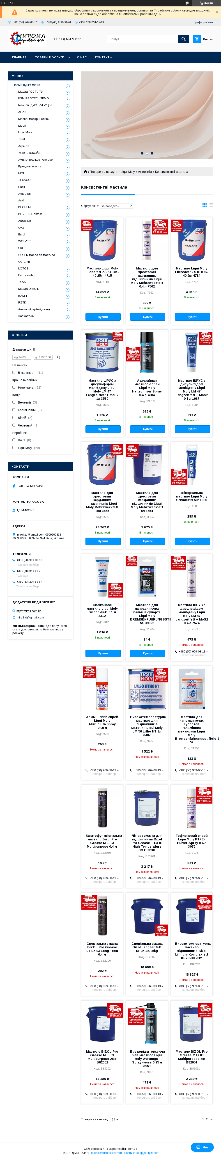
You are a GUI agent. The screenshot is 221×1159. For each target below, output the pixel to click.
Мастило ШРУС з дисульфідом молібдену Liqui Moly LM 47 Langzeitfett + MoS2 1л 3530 (102, 389)
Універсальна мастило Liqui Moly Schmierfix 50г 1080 (191, 496)
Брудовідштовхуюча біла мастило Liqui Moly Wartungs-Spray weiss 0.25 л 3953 (146, 1059)
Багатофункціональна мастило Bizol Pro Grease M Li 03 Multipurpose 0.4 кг (102, 841)
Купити (103, 317)
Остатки (24, 261)
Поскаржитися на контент (106, 1152)
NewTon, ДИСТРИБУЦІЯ (35, 105)
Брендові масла (29, 166)
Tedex (22, 282)
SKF (21, 248)
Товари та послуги (103, 171)
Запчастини (26, 316)
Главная (19, 57)
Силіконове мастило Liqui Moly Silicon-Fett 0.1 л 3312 (102, 610)
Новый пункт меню (26, 85)
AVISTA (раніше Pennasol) (36, 159)
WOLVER (24, 241)
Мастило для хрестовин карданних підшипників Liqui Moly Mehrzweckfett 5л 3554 (147, 502)
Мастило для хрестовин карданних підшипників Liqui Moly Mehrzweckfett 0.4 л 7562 (147, 277)
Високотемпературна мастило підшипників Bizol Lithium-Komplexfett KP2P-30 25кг (191, 951)
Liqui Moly (128, 171)
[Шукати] (183, 39)
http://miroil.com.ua (28, 611)
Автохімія (145, 171)
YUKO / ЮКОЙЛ (29, 153)
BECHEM (24, 207)
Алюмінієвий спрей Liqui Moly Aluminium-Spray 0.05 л (102, 722)
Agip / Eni (24, 193)
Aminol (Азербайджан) (34, 309)
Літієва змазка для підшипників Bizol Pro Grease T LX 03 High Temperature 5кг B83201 (147, 843)
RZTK (22, 302)
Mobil (22, 125)
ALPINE (23, 112)
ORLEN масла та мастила (36, 255)
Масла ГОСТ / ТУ (30, 91)
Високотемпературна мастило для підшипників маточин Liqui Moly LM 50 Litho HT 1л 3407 (146, 726)
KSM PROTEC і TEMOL (34, 98)
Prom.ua (132, 1148)
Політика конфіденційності (141, 1152)
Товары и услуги (49, 57)
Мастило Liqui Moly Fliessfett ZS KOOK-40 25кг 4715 (102, 272)
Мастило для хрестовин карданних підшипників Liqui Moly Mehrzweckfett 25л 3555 (102, 502)
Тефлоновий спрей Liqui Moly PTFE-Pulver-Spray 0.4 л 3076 (192, 841)
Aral (21, 200)
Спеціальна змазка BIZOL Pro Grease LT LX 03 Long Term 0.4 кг (102, 949)
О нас (82, 57)
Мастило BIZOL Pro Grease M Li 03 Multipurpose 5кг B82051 (192, 1057)
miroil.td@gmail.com (30, 617)
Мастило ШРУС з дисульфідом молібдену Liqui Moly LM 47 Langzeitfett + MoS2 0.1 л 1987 (191, 389)
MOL (21, 173)
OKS (21, 227)
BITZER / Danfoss (30, 214)
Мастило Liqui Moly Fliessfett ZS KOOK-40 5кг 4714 (191, 272)
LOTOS (23, 268)
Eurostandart (26, 275)
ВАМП (22, 295)
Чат (202, 1147)
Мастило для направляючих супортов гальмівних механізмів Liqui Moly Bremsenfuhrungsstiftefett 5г (191, 729)
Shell (21, 187)
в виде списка (211, 206)
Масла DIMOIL (28, 288)
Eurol (21, 234)
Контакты (104, 57)
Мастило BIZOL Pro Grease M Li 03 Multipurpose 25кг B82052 (102, 1057)
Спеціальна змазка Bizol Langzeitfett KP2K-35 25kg (147, 947)
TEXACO (24, 180)
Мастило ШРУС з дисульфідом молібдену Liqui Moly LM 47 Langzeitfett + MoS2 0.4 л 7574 (191, 614)
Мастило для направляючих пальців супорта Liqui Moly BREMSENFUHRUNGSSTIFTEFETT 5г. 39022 (146, 614)
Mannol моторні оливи (33, 119)
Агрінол (23, 146)
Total (21, 139)
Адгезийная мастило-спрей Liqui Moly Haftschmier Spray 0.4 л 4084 (147, 388)
